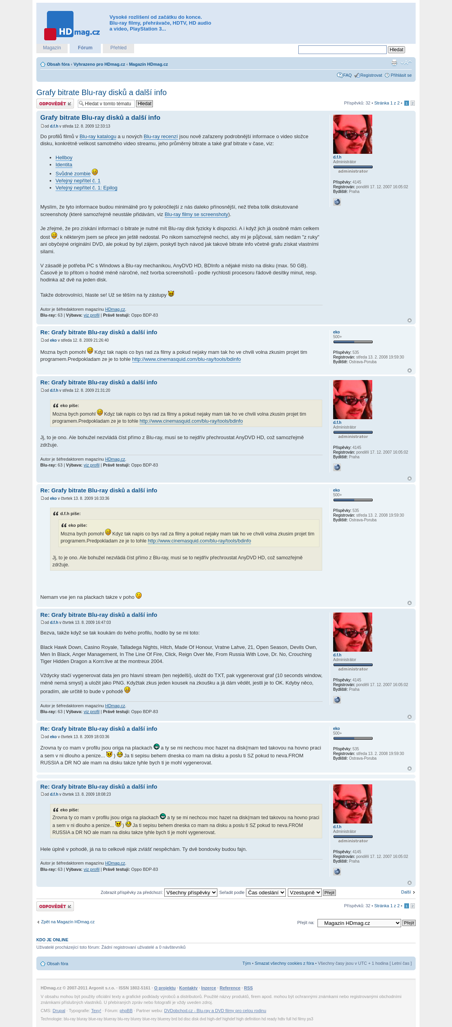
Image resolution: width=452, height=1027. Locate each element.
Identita (64, 165)
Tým (246, 963)
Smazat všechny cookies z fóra (284, 963)
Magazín (52, 47)
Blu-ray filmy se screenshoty (196, 214)
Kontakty (188, 988)
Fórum (85, 47)
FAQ (347, 75)
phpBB (126, 1010)
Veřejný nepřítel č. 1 (78, 181)
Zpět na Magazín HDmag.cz (68, 921)
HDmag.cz (115, 309)
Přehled (118, 47)
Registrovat (371, 75)
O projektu (165, 988)
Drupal (59, 1010)
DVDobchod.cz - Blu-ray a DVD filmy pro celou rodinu (215, 1010)
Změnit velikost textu (406, 62)
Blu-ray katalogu (97, 136)
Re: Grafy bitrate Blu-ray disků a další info (98, 332)
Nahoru (409, 320)
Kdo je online (52, 939)
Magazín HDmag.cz (148, 64)
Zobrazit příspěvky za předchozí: (159, 892)
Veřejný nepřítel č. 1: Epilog (86, 188)
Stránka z (387, 103)
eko (53, 340)
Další (406, 892)
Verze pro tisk (394, 62)
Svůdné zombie (73, 174)
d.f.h (54, 126)
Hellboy (64, 157)
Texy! (96, 1010)
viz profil (91, 315)
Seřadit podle (252, 892)
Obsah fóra (58, 64)
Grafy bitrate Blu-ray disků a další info (101, 92)
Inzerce (208, 988)
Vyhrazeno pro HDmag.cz (99, 64)
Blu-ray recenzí (160, 136)
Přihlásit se (401, 75)
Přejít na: (305, 922)
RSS (248, 988)
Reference (230, 988)
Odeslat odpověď (55, 103)
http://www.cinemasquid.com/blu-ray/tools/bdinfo (186, 359)
